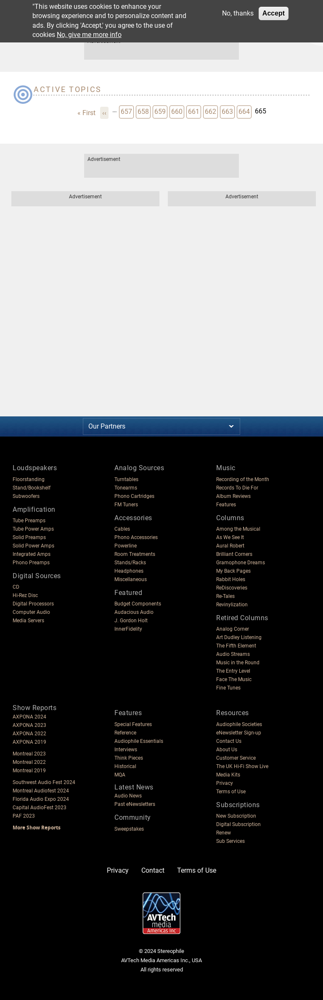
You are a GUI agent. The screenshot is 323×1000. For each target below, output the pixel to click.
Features (226, 505)
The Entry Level (233, 671)
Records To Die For (237, 488)
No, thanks (238, 13)
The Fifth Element (236, 646)
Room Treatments (134, 554)
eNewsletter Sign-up (238, 733)
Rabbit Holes (230, 579)
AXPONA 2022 (29, 734)
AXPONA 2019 (29, 742)
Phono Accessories (136, 537)
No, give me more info (89, 35)
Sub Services (230, 841)
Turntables (126, 479)
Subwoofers (26, 496)
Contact (152, 870)
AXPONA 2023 (29, 725)
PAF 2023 (24, 816)
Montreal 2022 (29, 762)
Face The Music (234, 679)
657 (127, 111)
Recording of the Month (242, 479)
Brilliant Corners (234, 554)
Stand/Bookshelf (31, 488)
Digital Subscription (238, 824)
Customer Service (236, 758)
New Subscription (236, 816)
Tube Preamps (29, 521)
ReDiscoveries (231, 588)
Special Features (133, 724)
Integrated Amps (31, 554)
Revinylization (232, 605)
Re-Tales (225, 596)
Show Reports (34, 708)
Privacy (224, 783)
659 (160, 111)
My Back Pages (233, 571)
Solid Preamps (29, 537)
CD (16, 587)
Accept (273, 13)
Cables (122, 529)
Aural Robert (230, 546)
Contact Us (228, 741)
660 (177, 111)
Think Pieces (128, 758)
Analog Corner (232, 629)
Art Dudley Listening (239, 637)
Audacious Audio (134, 612)
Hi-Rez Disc (25, 595)
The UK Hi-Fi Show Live (242, 766)
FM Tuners (126, 505)
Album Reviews (233, 496)
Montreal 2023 (29, 754)
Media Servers (28, 621)
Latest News (134, 787)
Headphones (128, 571)
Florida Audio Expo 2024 (41, 799)
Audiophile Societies (239, 724)
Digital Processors (33, 604)
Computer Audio (31, 612)
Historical (125, 766)
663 (228, 111)
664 (245, 111)
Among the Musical (238, 529)
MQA (119, 775)
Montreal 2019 (29, 771)
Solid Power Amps (33, 546)
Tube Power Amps (33, 529)
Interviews (125, 750)
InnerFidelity (128, 629)
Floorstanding (29, 479)
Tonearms (125, 488)
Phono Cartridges (134, 496)
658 (144, 111)
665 (260, 110)
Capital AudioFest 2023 (39, 808)
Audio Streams (233, 654)
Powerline (125, 546)
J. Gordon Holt (131, 621)
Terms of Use (231, 792)
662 (211, 111)
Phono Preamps (31, 563)
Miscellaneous (130, 579)
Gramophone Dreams (240, 563)
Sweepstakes (129, 829)
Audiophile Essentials (138, 741)
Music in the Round (237, 663)
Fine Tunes (228, 688)
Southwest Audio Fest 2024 (44, 782)
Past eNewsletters (134, 804)
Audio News (128, 796)
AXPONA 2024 (29, 717)
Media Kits (228, 775)
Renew (223, 833)
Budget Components (137, 604)
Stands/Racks (130, 563)
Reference (125, 733)
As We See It (230, 537)
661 (194, 111)
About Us (226, 750)
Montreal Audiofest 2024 (41, 791)
